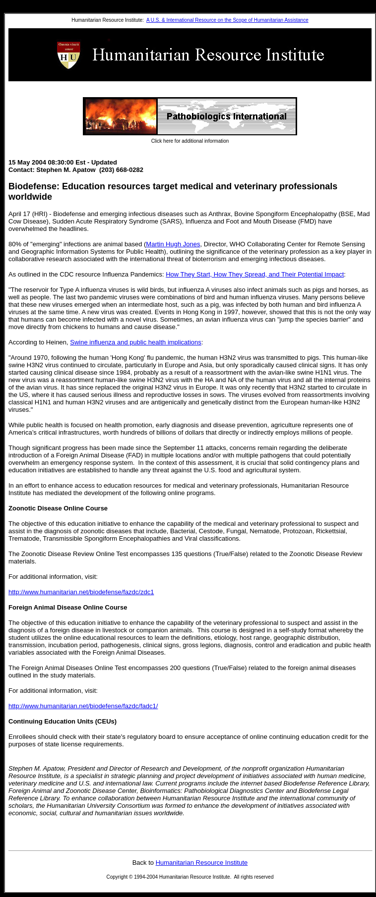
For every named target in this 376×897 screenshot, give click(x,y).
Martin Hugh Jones (173, 244)
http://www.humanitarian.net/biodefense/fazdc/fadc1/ (83, 706)
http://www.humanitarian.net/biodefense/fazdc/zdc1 (81, 592)
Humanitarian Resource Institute (202, 862)
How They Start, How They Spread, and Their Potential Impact (255, 274)
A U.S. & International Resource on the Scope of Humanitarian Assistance (227, 20)
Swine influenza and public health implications (135, 342)
